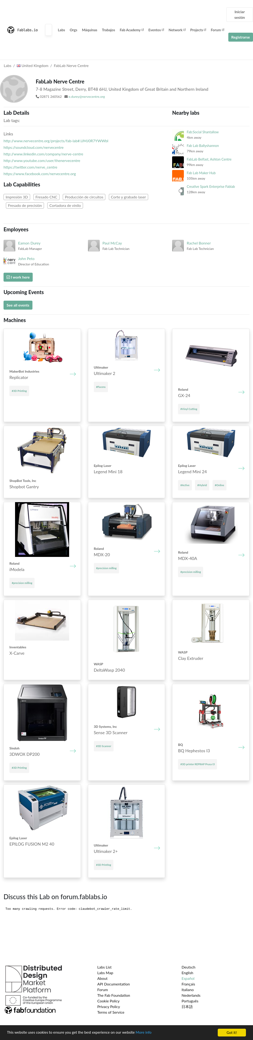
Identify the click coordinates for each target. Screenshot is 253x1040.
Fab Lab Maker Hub (201, 173)
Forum (217, 30)
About (102, 978)
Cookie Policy (108, 1001)
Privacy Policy (108, 1006)
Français (188, 984)
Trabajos (108, 30)
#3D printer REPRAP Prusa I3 (197, 764)
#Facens (101, 386)
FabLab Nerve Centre (71, 65)
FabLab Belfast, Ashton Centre (209, 159)
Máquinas (89, 30)
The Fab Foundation (113, 995)
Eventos (156, 30)
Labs (61, 30)
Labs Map (105, 972)
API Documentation (113, 984)
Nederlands (191, 995)
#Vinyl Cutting (188, 408)
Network (177, 30)
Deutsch (188, 967)
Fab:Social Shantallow (203, 132)
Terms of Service (110, 1012)
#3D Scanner (103, 746)
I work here (18, 277)
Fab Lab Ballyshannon (203, 146)
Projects (198, 30)
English (187, 972)
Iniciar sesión (239, 14)
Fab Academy (132, 30)
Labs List (104, 967)
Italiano (188, 989)
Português (190, 1001)
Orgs (73, 30)
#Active (184, 485)
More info (145, 1032)
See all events (18, 305)
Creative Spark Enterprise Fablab (211, 187)
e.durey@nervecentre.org (87, 96)
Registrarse (240, 37)
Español (188, 978)
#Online (219, 485)
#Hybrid (202, 485)
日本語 (187, 1006)
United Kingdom (32, 65)
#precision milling (22, 582)
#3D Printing (19, 390)
